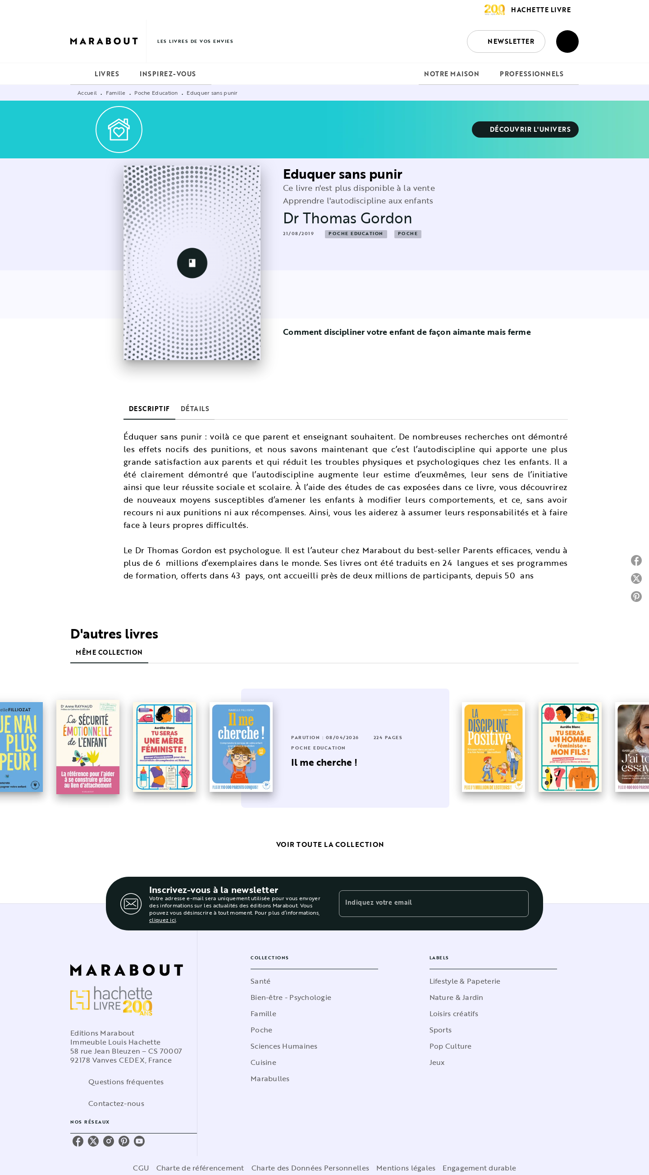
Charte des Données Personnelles (310, 1167)
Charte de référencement (200, 1167)
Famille (116, 92)
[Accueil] (108, 41)
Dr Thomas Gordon (347, 217)
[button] (506, 41)
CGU (141, 1167)
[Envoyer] (518, 904)
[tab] (79, 74)
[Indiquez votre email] (422, 903)
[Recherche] (567, 41)
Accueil (87, 92)
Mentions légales (405, 1167)
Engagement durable (479, 1167)
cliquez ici (162, 920)
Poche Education (156, 92)
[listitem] (78, 1141)
